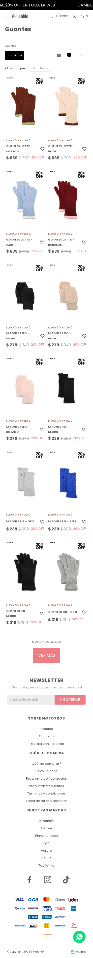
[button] (59, 16)
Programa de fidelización (46, 778)
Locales (46, 728)
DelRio (46, 858)
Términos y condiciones (46, 793)
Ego (46, 843)
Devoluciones (46, 771)
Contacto (46, 736)
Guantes (38, 68)
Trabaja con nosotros (46, 743)
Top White (46, 865)
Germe (46, 828)
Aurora (46, 850)
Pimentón (46, 820)
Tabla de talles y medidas (46, 800)
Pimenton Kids (46, 835)
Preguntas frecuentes (46, 786)
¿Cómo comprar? (46, 763)
